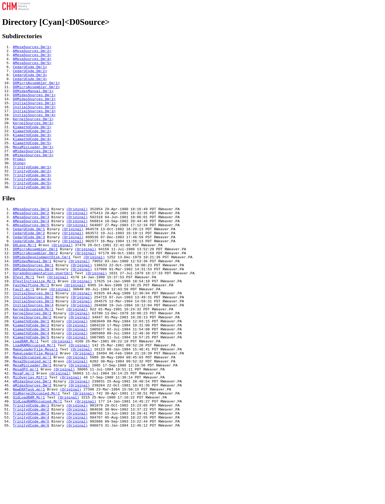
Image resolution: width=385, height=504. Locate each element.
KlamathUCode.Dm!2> (32, 148)
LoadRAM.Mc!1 (25, 397)
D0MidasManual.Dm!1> (33, 100)
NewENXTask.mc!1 (29, 454)
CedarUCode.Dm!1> (30, 71)
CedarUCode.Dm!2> (30, 76)
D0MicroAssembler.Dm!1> (36, 90)
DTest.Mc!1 (23, 320)
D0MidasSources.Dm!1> (34, 105)
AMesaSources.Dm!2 (31, 243)
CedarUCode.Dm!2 (29, 267)
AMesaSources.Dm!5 (31, 257)
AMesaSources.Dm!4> (32, 62)
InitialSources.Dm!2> (34, 119)
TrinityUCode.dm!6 (31, 498)
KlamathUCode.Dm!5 (31, 392)
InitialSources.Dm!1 (33, 339)
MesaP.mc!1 (23, 435)
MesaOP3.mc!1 (25, 430)
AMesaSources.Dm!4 (31, 253)
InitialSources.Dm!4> (34, 129)
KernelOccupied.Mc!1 (33, 358)
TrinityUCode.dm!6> (32, 215)
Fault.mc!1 (23, 334)
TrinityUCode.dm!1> (32, 191)
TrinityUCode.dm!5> (32, 211)
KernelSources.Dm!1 (32, 363)
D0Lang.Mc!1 (24, 281)
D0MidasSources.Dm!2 (33, 310)
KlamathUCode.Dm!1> (32, 143)
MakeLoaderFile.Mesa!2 (35, 411)
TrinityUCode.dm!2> (32, 196)
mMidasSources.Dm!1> (33, 172)
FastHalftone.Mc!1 (31, 329)
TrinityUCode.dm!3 (31, 483)
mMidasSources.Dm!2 (32, 450)
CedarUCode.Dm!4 (29, 277)
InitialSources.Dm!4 (33, 353)
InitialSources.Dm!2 (33, 344)
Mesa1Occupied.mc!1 (32, 416)
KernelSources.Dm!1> (33, 134)
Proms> (19, 182)
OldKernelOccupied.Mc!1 (36, 459)
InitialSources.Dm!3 (33, 349)
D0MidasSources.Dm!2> (34, 110)
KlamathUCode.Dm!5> (32, 163)
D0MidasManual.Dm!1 (32, 301)
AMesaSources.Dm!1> (32, 47)
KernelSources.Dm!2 (32, 368)
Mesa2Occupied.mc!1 (32, 421)
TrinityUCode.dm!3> (32, 201)
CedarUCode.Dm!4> (30, 86)
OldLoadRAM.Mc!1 (29, 464)
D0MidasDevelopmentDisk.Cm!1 (42, 296)
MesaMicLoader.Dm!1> (33, 167)
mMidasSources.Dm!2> (33, 177)
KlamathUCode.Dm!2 (31, 378)
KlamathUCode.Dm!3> (32, 153)
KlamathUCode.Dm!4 (31, 387)
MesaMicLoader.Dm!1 (32, 426)
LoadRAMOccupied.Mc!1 (34, 402)
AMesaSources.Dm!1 (31, 238)
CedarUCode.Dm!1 (29, 262)
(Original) (77, 238)
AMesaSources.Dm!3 (31, 248)
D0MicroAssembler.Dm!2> (36, 95)
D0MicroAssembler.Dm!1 (35, 286)
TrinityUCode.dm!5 (31, 493)
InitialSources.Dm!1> (34, 114)
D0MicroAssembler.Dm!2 (35, 291)
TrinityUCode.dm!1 (31, 474)
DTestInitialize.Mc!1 (34, 325)
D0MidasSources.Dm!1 (33, 305)
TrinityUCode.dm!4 (31, 488)
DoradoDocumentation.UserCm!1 (43, 315)
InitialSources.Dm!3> (34, 124)
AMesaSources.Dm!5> (32, 66)
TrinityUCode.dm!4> (32, 206)
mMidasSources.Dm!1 (32, 445)
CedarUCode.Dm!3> (30, 81)
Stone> (19, 187)
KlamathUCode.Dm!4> (32, 158)
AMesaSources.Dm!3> (32, 57)
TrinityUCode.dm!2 (31, 478)
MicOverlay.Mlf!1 (30, 440)
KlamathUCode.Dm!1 (31, 373)
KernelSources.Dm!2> (33, 138)
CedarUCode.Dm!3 (29, 272)
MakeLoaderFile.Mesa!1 (35, 406)
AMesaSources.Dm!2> (32, 52)
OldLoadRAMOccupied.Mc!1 (37, 469)
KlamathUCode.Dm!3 (31, 382)
